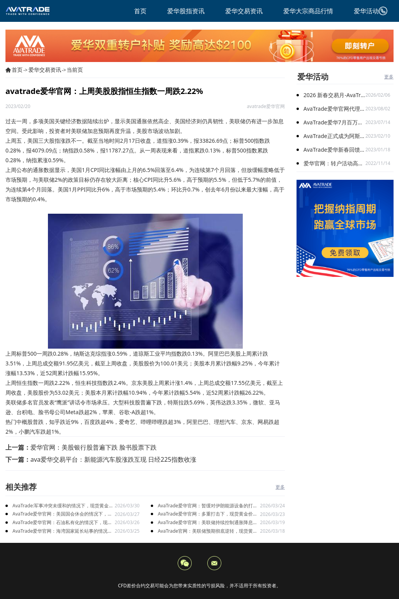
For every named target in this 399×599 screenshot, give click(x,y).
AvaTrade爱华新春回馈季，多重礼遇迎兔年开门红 (334, 149)
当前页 (75, 69)
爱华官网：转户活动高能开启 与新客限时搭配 (334, 163)
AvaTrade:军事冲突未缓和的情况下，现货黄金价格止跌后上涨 (62, 506)
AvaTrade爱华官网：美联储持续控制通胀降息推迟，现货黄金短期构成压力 (208, 522)
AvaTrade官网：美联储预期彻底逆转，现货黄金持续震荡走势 (208, 531)
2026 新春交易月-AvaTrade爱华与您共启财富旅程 (334, 95)
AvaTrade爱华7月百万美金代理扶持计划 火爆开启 (334, 122)
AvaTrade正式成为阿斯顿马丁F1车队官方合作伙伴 (334, 136)
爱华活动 (312, 76)
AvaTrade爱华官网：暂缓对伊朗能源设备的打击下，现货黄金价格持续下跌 (208, 506)
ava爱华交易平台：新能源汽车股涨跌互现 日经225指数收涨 (113, 459)
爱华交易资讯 (44, 69)
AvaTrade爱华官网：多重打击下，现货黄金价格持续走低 (208, 514)
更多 (280, 487)
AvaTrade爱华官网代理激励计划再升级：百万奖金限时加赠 (334, 108)
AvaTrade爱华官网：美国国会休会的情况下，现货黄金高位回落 (62, 514)
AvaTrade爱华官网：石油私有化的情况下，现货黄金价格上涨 (62, 522)
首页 (17, 69)
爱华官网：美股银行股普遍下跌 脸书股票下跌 (93, 447)
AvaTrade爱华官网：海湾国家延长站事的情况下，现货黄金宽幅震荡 (60, 531)
